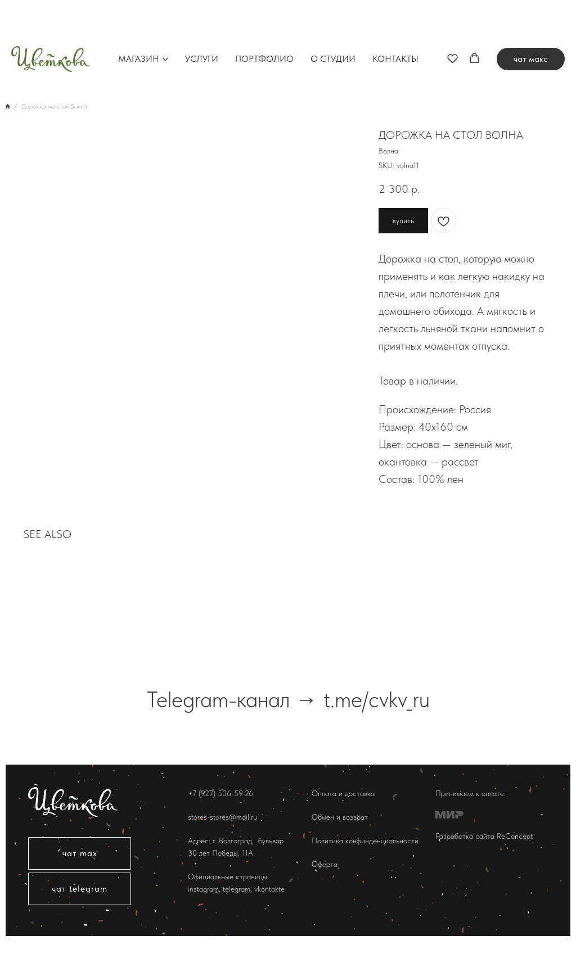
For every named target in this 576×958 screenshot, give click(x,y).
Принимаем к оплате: (470, 793)
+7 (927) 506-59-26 (220, 793)
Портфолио (264, 19)
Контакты (395, 19)
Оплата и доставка (343, 793)
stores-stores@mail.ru (222, 816)
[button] (452, 18)
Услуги (201, 19)
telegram (235, 888)
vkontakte (269, 888)
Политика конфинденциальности (365, 840)
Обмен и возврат (340, 816)
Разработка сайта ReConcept (484, 836)
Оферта (325, 864)
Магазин (138, 19)
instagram (203, 888)
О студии (333, 19)
